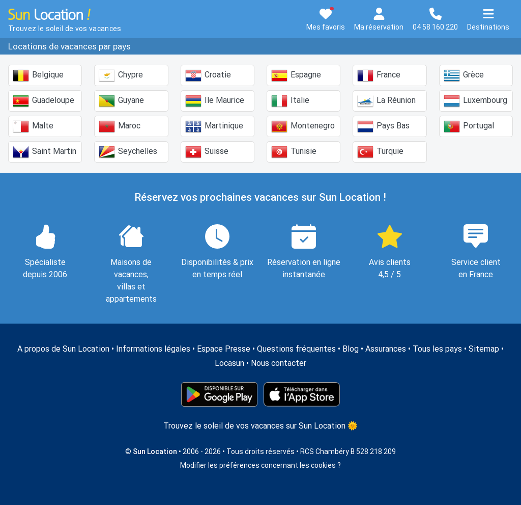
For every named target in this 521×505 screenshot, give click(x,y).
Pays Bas (383, 126)
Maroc (119, 126)
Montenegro (303, 126)
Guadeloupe (43, 101)
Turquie (380, 152)
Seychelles (128, 152)
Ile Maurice (214, 101)
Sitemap (484, 349)
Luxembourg (475, 101)
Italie (290, 101)
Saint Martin (44, 152)
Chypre (121, 75)
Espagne (296, 75)
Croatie (208, 75)
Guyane (121, 101)
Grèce (464, 75)
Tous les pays (437, 349)
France (378, 75)
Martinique (214, 126)
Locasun (229, 363)
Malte (33, 126)
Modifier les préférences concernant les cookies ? (260, 465)
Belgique (38, 75)
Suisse (206, 152)
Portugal (469, 126)
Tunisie (293, 152)
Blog (350, 349)
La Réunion (386, 101)
